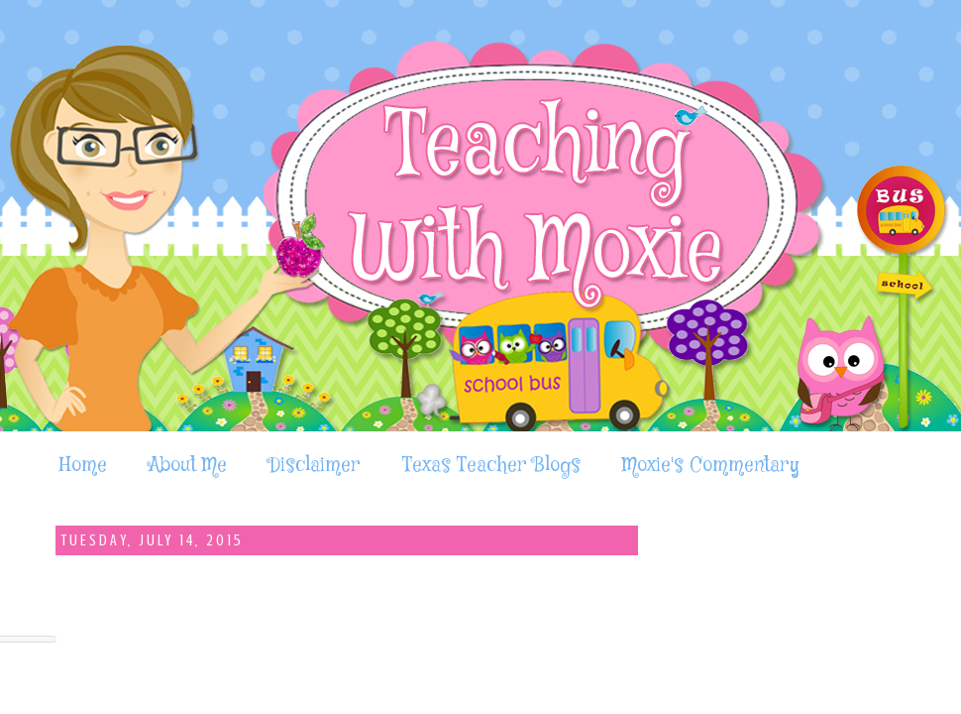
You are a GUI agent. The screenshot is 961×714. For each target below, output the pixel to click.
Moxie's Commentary (711, 465)
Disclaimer (314, 465)
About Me (188, 465)
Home (83, 465)
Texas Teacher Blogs (491, 465)
